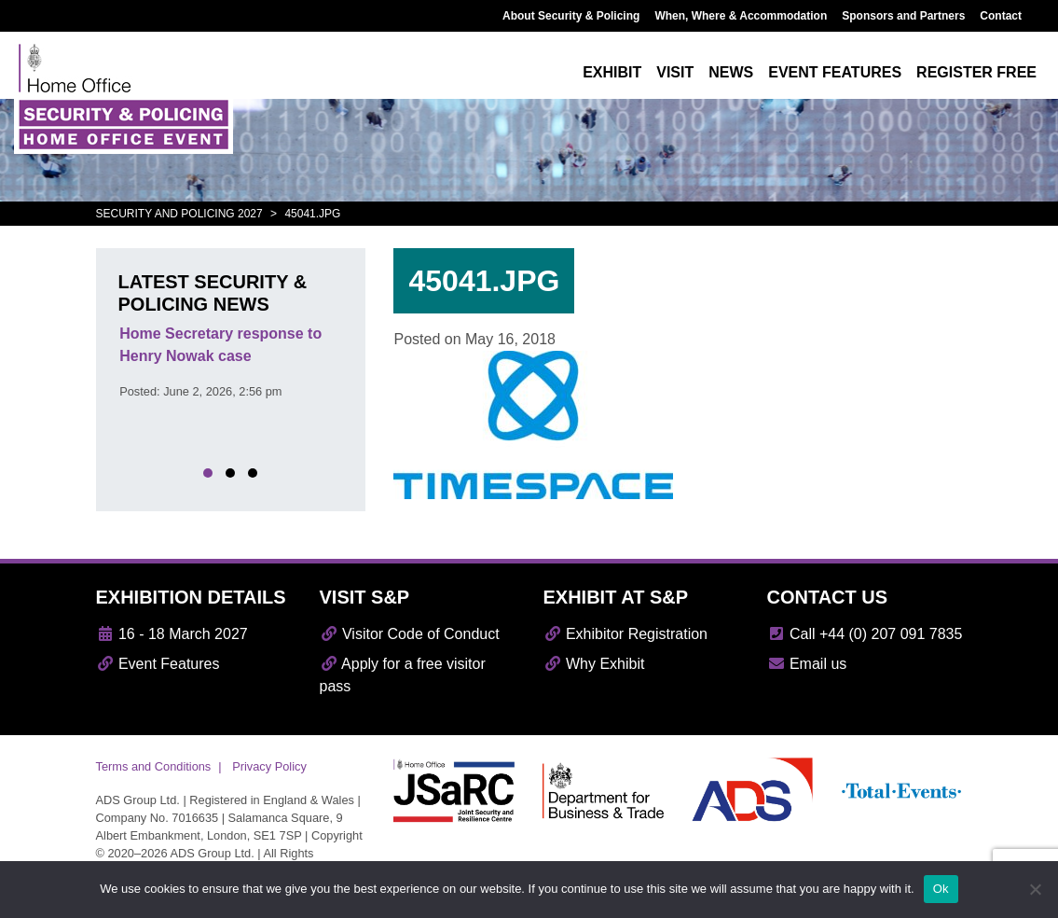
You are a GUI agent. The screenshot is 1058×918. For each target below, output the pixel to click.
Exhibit (612, 72)
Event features (834, 72)
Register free (976, 72)
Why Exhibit (594, 664)
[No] (1034, 889)
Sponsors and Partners (903, 15)
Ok (941, 889)
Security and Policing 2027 (179, 213)
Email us (807, 664)
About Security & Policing (570, 15)
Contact (1001, 15)
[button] (208, 473)
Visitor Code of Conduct (410, 634)
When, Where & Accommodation (740, 15)
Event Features (158, 664)
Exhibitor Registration (625, 634)
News (730, 72)
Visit (675, 72)
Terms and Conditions (154, 766)
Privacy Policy (269, 766)
